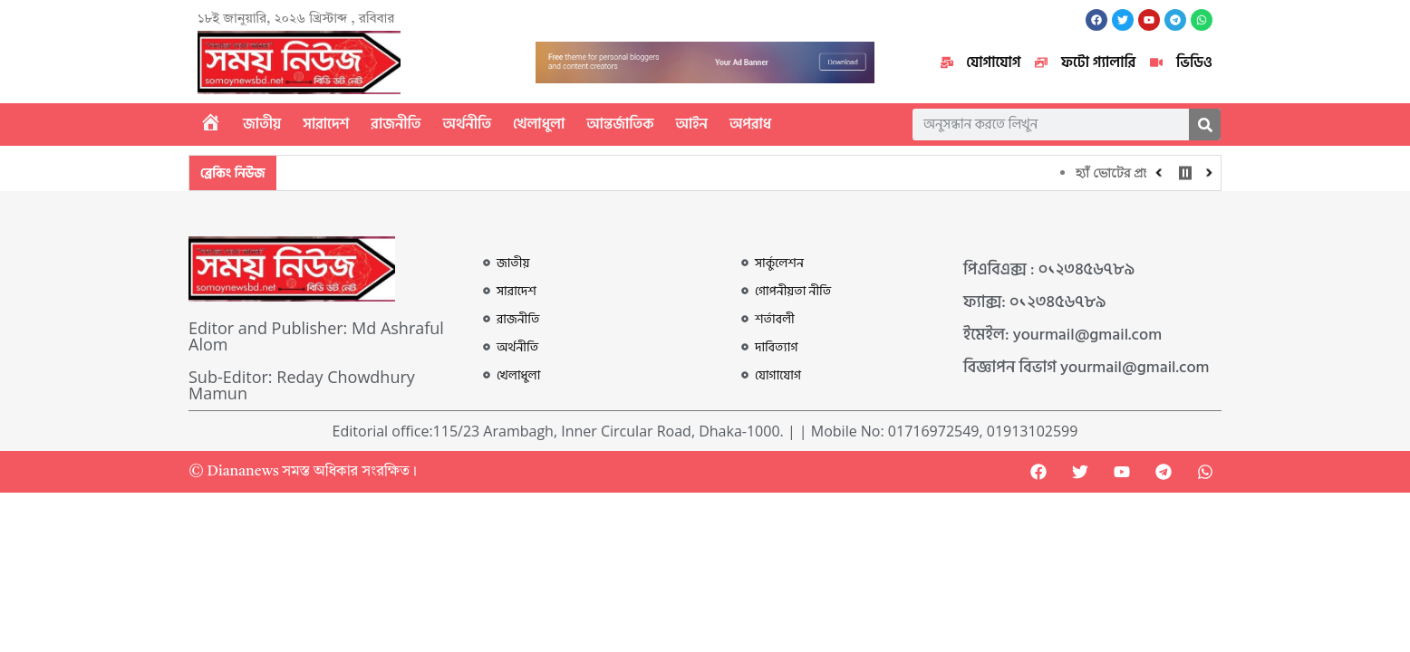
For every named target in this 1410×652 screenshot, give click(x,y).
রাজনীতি (395, 124)
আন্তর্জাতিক (619, 124)
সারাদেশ (326, 124)
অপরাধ (750, 124)
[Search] (1205, 124)
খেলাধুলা (539, 124)
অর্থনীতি (467, 124)
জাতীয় (262, 124)
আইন (692, 124)
